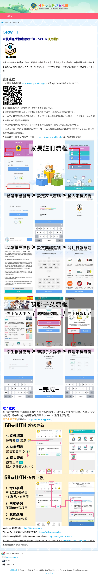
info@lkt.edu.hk (12, 557)
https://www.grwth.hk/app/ (33, 83)
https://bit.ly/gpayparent (40, 419)
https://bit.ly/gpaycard (32, 528)
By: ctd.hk (49, 573)
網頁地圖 (13, 570)
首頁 (6, 22)
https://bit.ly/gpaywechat (50, 532)
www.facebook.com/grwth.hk (76, 541)
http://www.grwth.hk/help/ (60, 536)
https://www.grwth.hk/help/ (50, 137)
